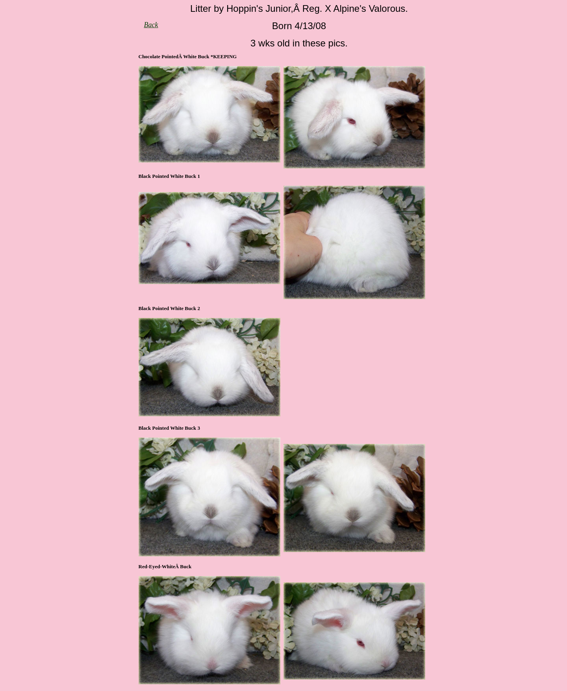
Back (151, 25)
